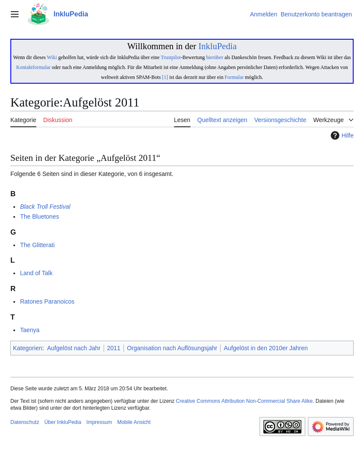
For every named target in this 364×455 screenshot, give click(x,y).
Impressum (99, 422)
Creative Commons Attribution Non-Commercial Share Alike (244, 401)
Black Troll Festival (45, 206)
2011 (113, 348)
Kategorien (27, 348)
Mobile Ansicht (133, 422)
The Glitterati (37, 245)
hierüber (214, 57)
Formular (234, 77)
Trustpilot (170, 57)
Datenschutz (24, 422)
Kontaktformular (33, 67)
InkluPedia (217, 46)
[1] (165, 77)
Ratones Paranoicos (47, 301)
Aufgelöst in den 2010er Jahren (266, 348)
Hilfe (341, 135)
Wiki (52, 57)
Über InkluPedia (62, 422)
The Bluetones (39, 216)
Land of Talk (36, 273)
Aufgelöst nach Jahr (74, 348)
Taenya (29, 329)
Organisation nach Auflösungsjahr (172, 348)
